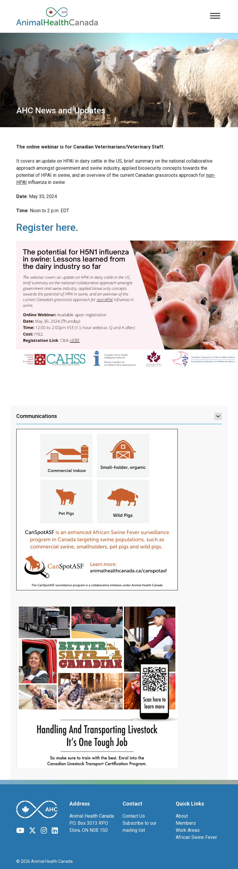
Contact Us (134, 816)
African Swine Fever (196, 837)
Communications (119, 416)
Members (186, 823)
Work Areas (188, 830)
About (182, 816)
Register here (46, 227)
